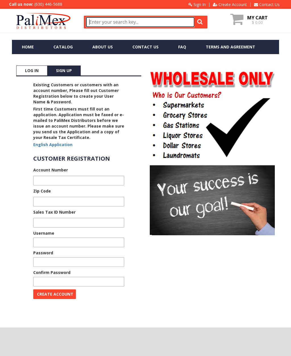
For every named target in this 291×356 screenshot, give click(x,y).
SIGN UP (64, 70)
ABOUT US (102, 47)
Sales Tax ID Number (54, 212)
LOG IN (32, 70)
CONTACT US (145, 47)
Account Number (50, 170)
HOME (28, 47)
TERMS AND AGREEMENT (230, 47)
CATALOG (63, 47)
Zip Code (42, 191)
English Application (52, 144)
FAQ (182, 47)
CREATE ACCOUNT (55, 294)
